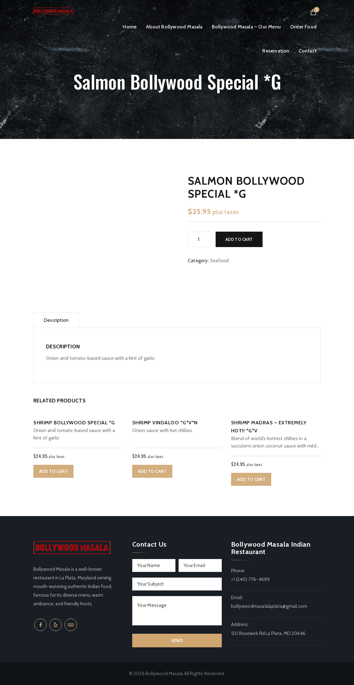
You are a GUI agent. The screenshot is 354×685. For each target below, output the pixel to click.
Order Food (303, 27)
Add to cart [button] (53, 471)
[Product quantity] (199, 239)
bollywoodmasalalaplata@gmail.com (269, 606)
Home (130, 27)
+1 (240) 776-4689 (250, 579)
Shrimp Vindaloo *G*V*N (165, 423)
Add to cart (239, 239)
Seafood (219, 260)
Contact (308, 51)
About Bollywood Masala (174, 27)
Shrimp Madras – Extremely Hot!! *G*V (269, 427)
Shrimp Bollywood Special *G (74, 423)
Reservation (275, 51)
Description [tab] (56, 320)
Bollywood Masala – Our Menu (246, 27)
